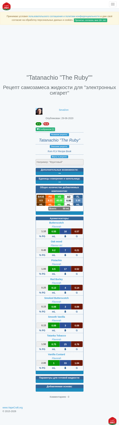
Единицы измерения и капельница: (59, 178)
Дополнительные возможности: (59, 169)
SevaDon (64, 110)
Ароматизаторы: (59, 218)
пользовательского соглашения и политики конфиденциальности (64, 16)
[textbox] (51, 162)
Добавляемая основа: (59, 386)
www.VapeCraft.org (13, 407)
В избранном (45, 129)
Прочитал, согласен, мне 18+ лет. (90, 20)
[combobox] (59, 162)
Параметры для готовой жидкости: (59, 377)
